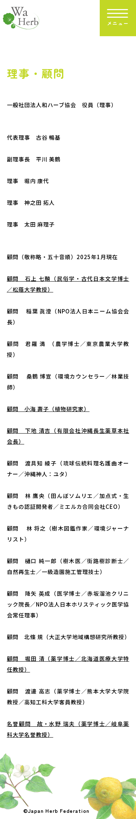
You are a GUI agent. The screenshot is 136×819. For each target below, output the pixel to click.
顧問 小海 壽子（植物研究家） (48, 409)
